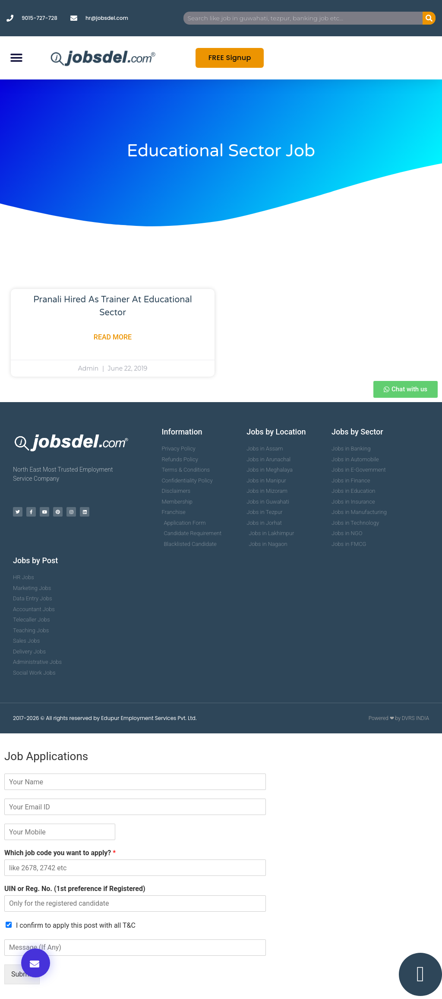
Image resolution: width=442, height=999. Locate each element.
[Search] (429, 18)
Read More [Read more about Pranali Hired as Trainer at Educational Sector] (113, 337)
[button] (16, 58)
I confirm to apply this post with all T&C (76, 925)
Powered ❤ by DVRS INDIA (399, 718)
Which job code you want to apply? (60, 853)
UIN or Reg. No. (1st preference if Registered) (74, 889)
